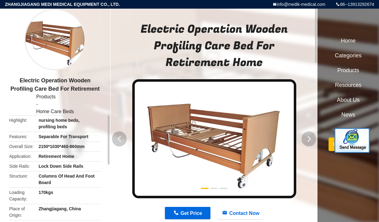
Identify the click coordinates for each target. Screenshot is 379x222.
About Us (348, 100)
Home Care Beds (55, 111)
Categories (348, 55)
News (348, 115)
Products (46, 96)
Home (348, 41)
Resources (348, 85)
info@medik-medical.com (301, 4)
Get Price (191, 213)
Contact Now (244, 213)
